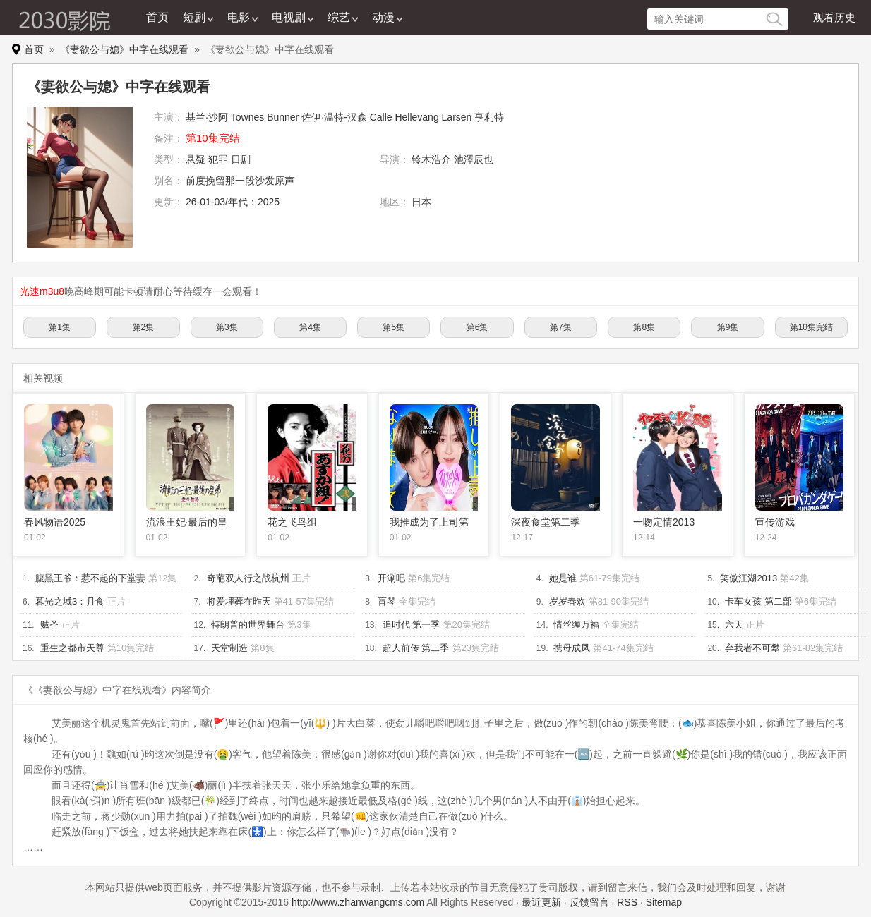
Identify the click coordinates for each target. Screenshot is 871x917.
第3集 (227, 327)
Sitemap (664, 902)
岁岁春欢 (567, 601)
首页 (157, 17)
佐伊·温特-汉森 (334, 117)
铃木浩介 (431, 159)
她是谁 (563, 578)
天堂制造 (229, 648)
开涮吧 (391, 578)
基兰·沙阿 (207, 117)
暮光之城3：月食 (69, 601)
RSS (627, 902)
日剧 (241, 159)
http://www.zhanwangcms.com (358, 902)
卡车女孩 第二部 (758, 601)
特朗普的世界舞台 (247, 624)
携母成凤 (571, 648)
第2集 (144, 327)
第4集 (310, 327)
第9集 (728, 327)
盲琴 (387, 601)
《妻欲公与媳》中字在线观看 (124, 49)
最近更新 (541, 902)
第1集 (60, 327)
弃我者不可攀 (752, 648)
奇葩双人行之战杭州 (248, 578)
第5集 (393, 327)
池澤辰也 (473, 159)
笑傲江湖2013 (748, 578)
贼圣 (49, 624)
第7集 (561, 327)
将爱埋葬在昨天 (239, 601)
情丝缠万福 (576, 624)
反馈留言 (589, 902)
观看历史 (834, 17)
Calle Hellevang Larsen (421, 117)
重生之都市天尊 (72, 648)
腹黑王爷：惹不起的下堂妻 (90, 578)
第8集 (644, 327)
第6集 (477, 327)
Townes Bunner (265, 117)
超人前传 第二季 (416, 648)
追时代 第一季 (411, 624)
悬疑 (195, 159)
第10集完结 (811, 327)
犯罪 (218, 159)
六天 (734, 624)
